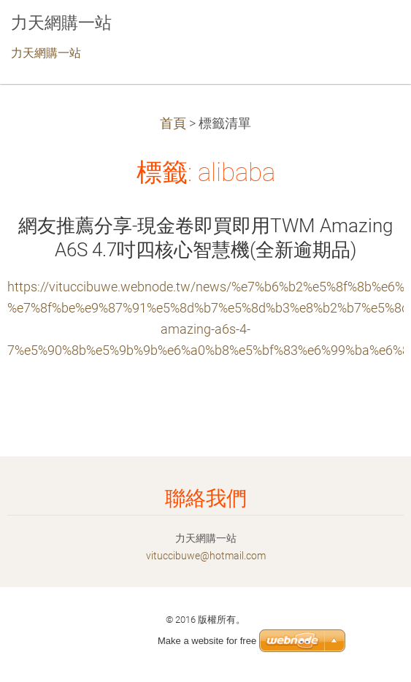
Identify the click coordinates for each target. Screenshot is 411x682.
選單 (371, 33)
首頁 (173, 123)
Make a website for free (207, 640)
